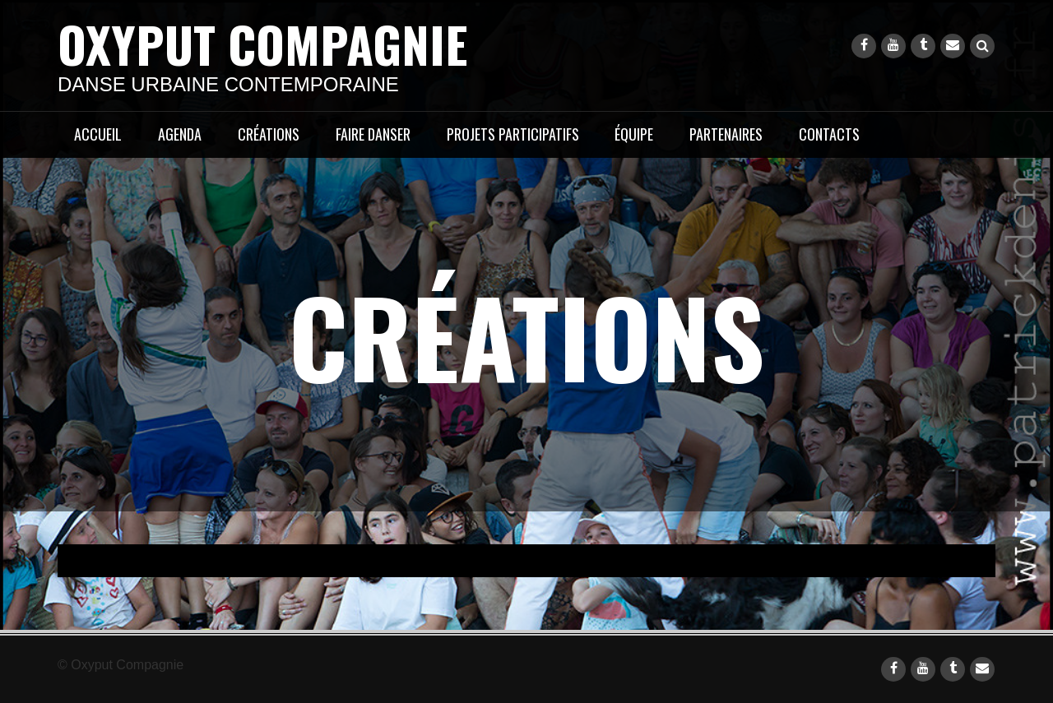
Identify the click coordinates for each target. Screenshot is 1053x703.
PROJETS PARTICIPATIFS (513, 134)
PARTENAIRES (726, 134)
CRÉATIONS (268, 134)
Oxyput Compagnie (262, 43)
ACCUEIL (98, 134)
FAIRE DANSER (373, 134)
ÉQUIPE (634, 134)
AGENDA (180, 134)
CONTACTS (829, 134)
